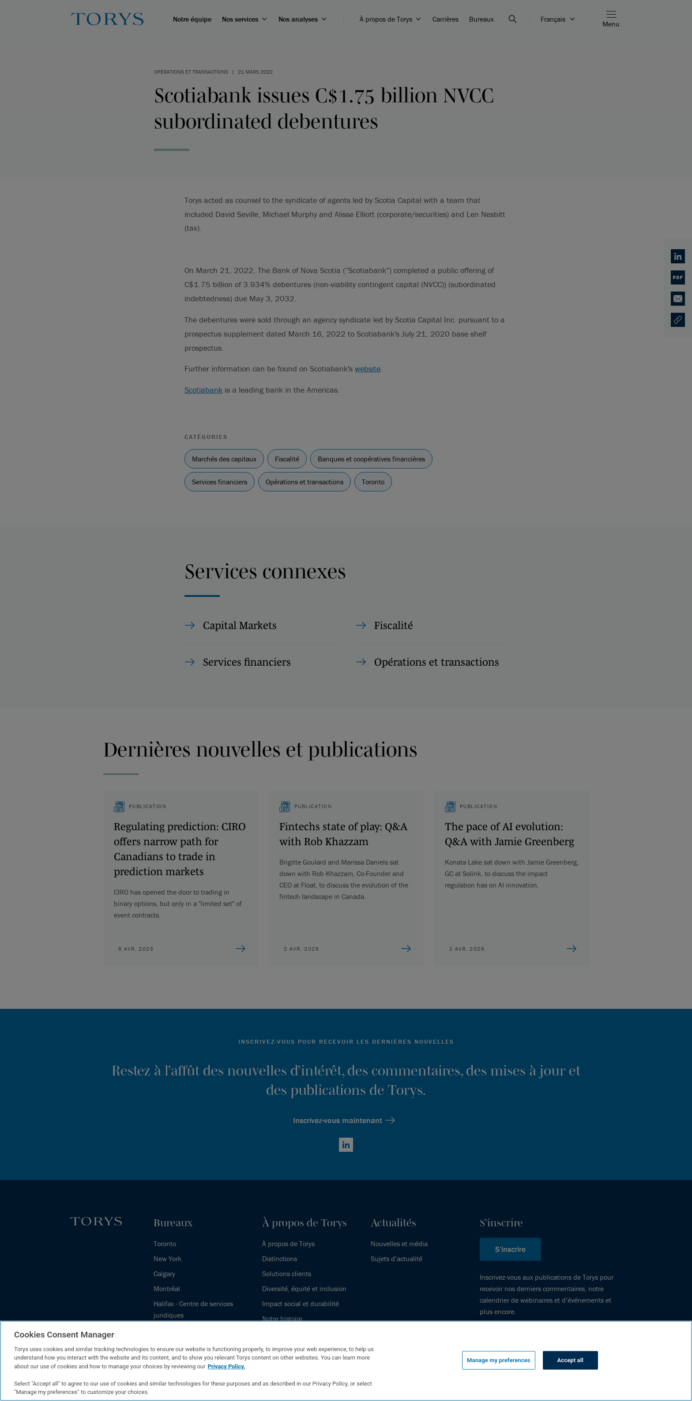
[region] (346, 1361)
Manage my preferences (498, 1360)
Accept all (570, 1360)
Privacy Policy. (226, 1366)
